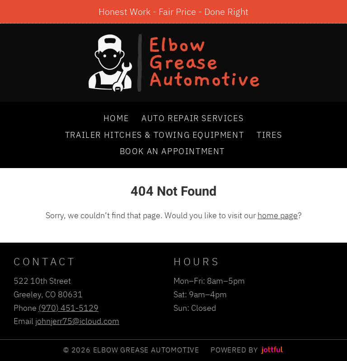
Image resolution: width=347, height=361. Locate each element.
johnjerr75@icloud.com (77, 320)
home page (278, 215)
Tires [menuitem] (269, 134)
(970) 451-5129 (68, 307)
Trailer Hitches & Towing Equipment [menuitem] (154, 134)
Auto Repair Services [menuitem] (192, 118)
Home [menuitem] (116, 118)
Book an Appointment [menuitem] (172, 150)
